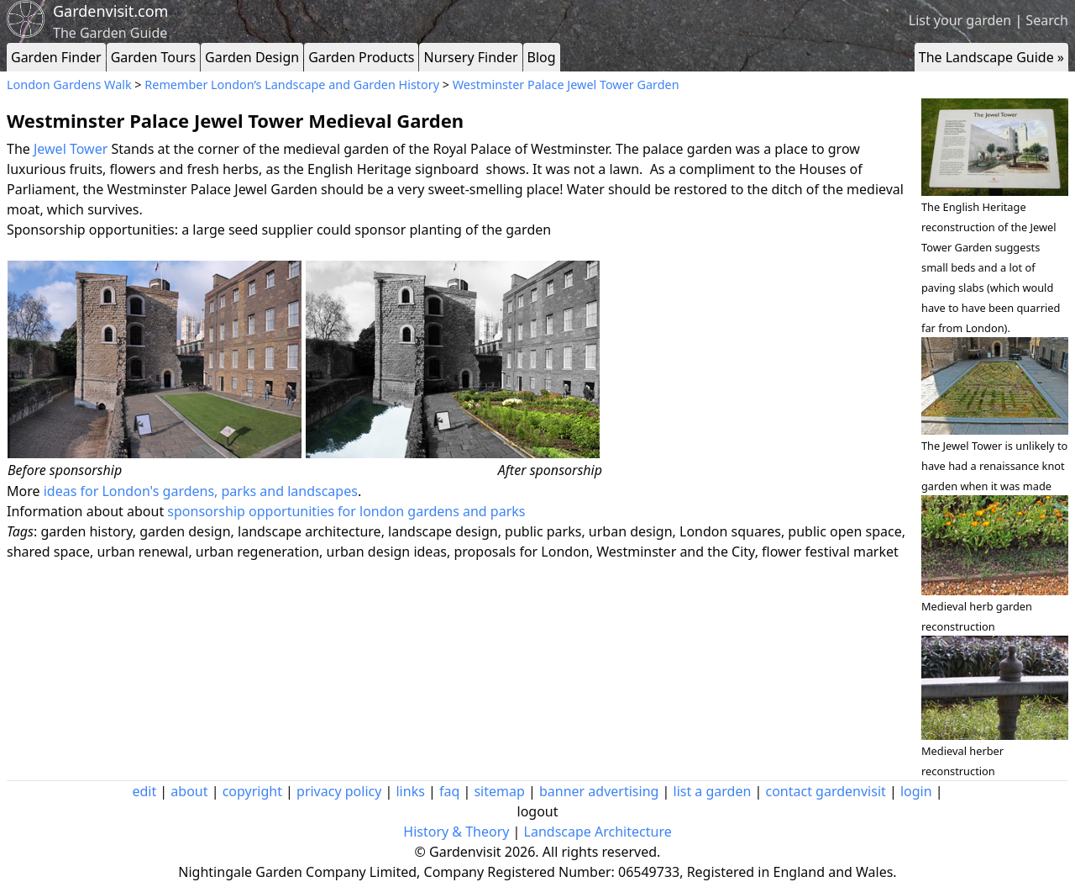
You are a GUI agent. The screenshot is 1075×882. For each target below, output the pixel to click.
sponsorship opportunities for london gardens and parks (346, 511)
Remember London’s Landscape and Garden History (291, 84)
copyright (252, 791)
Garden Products (361, 57)
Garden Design (252, 57)
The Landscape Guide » (991, 57)
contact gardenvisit (826, 791)
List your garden (960, 20)
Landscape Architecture (598, 831)
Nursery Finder (470, 57)
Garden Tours (153, 57)
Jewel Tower (71, 149)
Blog (541, 57)
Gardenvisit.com (110, 11)
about (188, 791)
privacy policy (338, 791)
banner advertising (598, 791)
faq (449, 791)
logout (537, 811)
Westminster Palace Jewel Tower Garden (566, 84)
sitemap (499, 791)
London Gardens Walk (69, 84)
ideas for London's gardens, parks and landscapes (199, 491)
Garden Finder (56, 57)
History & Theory (456, 831)
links (410, 791)
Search (1046, 20)
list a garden (713, 791)
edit (144, 791)
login (916, 791)
